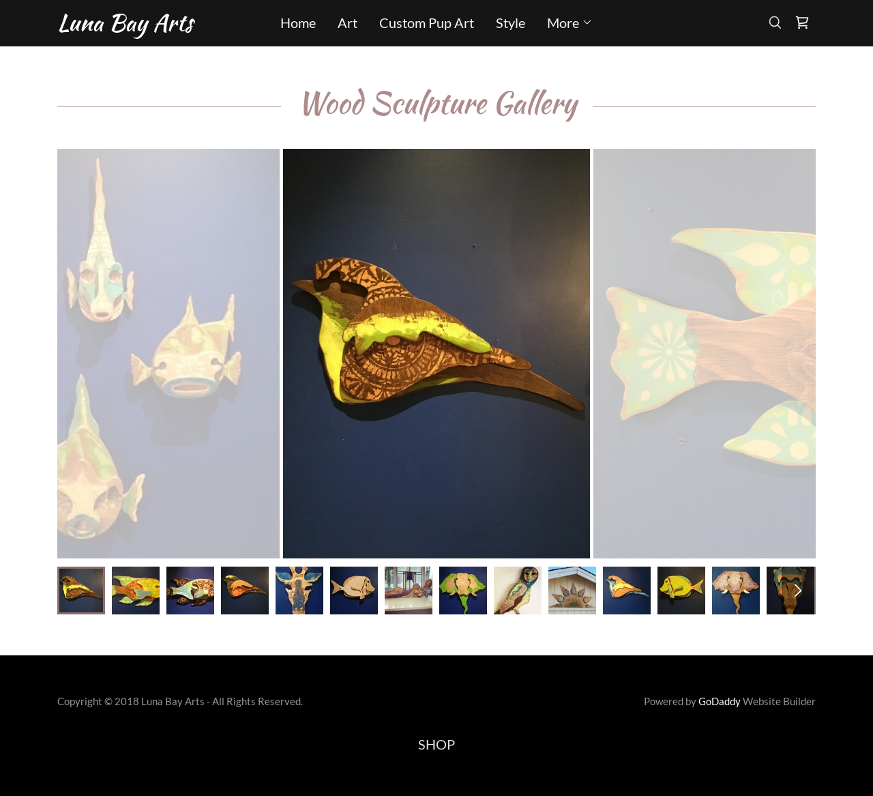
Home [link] (298, 22)
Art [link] (347, 22)
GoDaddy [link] (719, 701)
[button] (570, 22)
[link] (152, 25)
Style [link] (510, 22)
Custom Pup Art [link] (426, 22)
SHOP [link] (436, 744)
